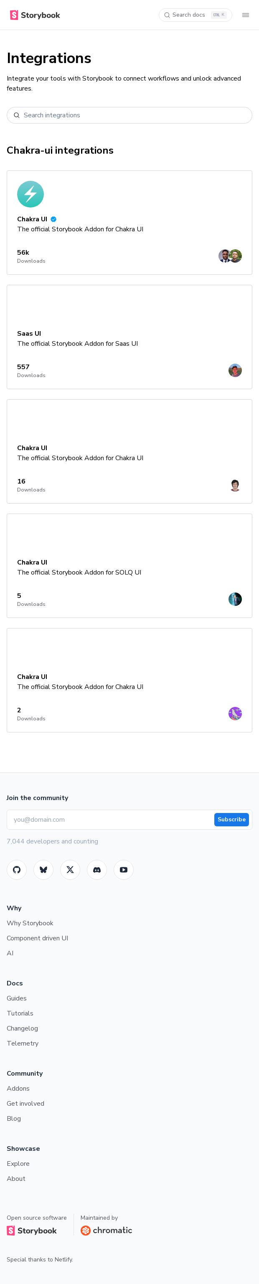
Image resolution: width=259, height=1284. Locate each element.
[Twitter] (70, 870)
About (16, 1178)
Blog (14, 1118)
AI (10, 953)
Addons (18, 1088)
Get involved (25, 1103)
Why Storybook (30, 923)
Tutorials (20, 1013)
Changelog (22, 1028)
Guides (17, 998)
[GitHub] (17, 870)
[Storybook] (97, 870)
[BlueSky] (43, 870)
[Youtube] (124, 870)
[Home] (33, 15)
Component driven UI (37, 938)
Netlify (63, 1260)
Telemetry (22, 1043)
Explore (18, 1163)
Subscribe (232, 819)
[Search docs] (195, 15)
